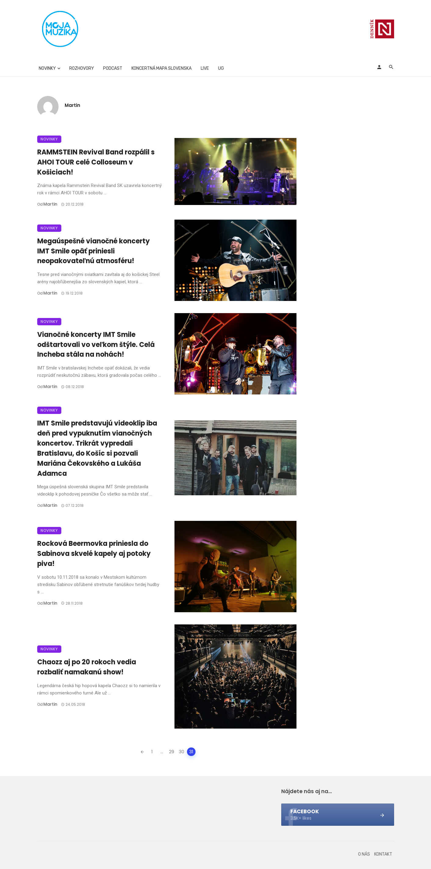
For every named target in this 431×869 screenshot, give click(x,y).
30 (182, 751)
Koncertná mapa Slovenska (161, 68)
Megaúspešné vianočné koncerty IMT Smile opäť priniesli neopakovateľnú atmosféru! (93, 251)
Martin (72, 105)
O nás (364, 854)
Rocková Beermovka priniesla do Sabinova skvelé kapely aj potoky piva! (94, 553)
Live (205, 68)
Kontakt (383, 854)
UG (221, 68)
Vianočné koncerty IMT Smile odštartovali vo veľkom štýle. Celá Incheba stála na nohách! (96, 344)
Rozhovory (81, 68)
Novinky (47, 68)
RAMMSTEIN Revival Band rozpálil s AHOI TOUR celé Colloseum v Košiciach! (96, 162)
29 (171, 751)
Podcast (112, 68)
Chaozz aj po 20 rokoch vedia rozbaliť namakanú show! (86, 667)
